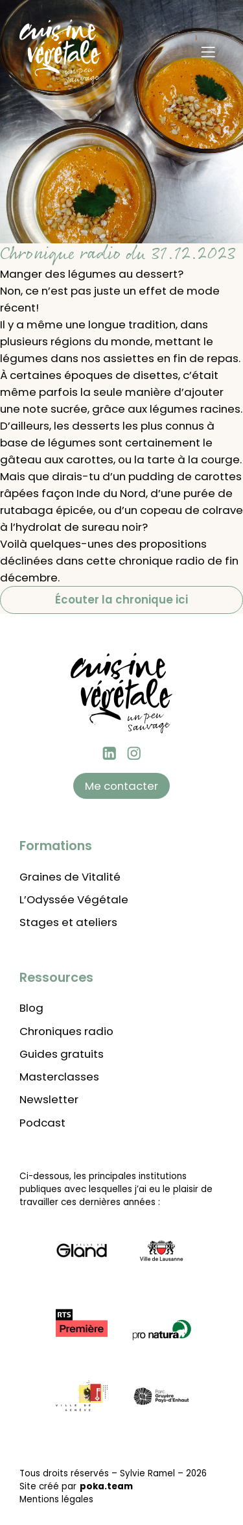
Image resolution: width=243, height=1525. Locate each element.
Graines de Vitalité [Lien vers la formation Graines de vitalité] (70, 876)
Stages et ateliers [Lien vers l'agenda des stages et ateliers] (68, 922)
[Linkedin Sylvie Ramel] (109, 753)
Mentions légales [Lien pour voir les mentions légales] (56, 1499)
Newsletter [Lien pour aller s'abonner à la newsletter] (48, 1099)
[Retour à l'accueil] (60, 51)
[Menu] (208, 51)
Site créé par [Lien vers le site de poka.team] (76, 1486)
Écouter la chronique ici (121, 599)
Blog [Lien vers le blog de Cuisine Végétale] (31, 1008)
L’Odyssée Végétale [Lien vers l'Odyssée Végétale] (73, 899)
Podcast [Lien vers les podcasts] (42, 1122)
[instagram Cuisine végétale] (134, 753)
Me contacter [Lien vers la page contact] (121, 786)
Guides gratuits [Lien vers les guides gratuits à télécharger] (61, 1054)
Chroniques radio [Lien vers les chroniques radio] (66, 1031)
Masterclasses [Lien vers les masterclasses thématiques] (59, 1076)
